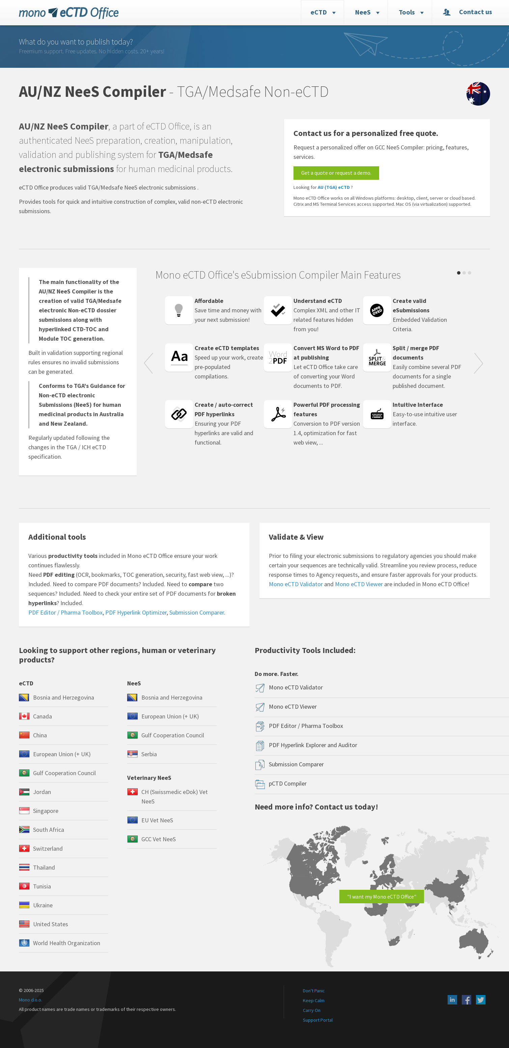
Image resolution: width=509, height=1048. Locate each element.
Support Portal (318, 1020)
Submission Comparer (196, 612)
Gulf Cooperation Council (64, 773)
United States (50, 924)
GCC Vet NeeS (158, 839)
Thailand (44, 867)
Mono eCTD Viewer (359, 584)
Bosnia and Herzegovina (63, 697)
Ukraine (43, 905)
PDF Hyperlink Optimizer (136, 612)
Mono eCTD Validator (296, 584)
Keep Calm (313, 1000)
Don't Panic (314, 991)
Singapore (45, 811)
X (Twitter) (480, 999)
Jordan (42, 792)
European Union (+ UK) (62, 754)
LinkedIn (452, 999)
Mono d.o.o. (30, 1000)
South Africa (48, 829)
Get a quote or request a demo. (336, 172)
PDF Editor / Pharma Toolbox (65, 612)
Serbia (149, 754)
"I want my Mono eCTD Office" (381, 896)
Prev (148, 363)
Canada (42, 716)
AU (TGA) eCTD (334, 187)
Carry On (311, 1010)
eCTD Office (68, 13)
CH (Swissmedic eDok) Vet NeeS (174, 796)
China (40, 735)
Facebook (466, 999)
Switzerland (48, 848)
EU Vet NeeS (157, 820)
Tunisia (42, 886)
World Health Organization (66, 943)
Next (478, 363)
